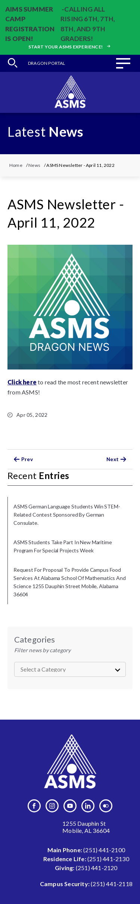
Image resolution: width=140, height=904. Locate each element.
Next (117, 459)
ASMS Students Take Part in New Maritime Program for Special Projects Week (62, 546)
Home (15, 165)
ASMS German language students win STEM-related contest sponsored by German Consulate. (66, 514)
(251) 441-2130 (108, 858)
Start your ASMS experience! (70, 47)
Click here (22, 382)
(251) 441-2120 (97, 867)
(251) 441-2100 (104, 849)
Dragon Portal (46, 63)
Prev (22, 459)
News (34, 165)
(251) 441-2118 (112, 883)
